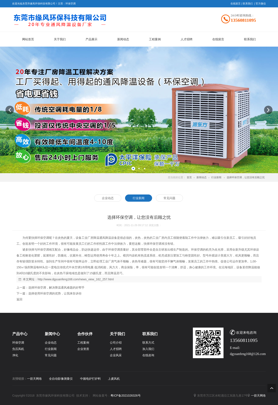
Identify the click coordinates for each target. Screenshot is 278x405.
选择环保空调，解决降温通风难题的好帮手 (56, 287)
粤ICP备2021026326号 (125, 395)
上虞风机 (114, 378)
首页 (189, 177)
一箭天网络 (34, 378)
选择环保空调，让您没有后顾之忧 (246, 177)
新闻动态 (201, 177)
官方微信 (261, 3)
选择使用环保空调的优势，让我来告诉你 (55, 293)
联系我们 (248, 3)
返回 (19, 299)
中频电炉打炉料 (90, 378)
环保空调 (70, 3)
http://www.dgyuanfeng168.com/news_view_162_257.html (76, 279)
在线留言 (235, 3)
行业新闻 (216, 177)
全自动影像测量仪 (61, 378)
